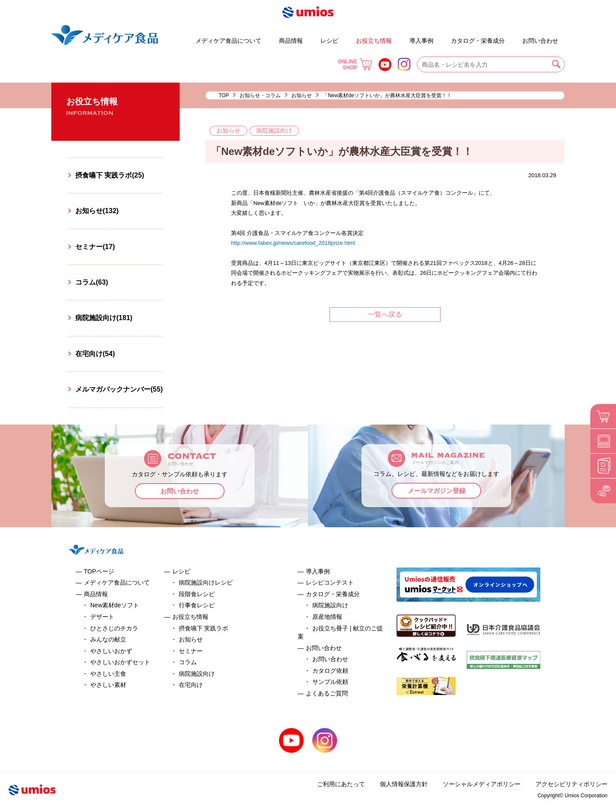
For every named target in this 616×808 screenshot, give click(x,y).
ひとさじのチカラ (114, 628)
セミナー (191, 651)
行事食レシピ (197, 605)
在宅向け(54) (95, 353)
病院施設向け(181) (103, 317)
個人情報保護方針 (404, 784)
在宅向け (191, 684)
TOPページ (99, 571)
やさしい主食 (108, 673)
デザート (171, 37)
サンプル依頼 (330, 681)
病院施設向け (197, 673)
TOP (224, 95)
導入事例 (421, 40)
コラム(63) (91, 282)
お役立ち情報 (374, 40)
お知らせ (301, 95)
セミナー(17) (95, 246)
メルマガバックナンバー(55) (119, 389)
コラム (188, 662)
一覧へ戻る (385, 314)
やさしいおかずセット (120, 662)
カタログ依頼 (330, 670)
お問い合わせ (540, 40)
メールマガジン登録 (436, 490)
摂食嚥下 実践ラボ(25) (109, 175)
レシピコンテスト (330, 582)
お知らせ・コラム (260, 95)
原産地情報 (327, 616)
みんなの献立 (108, 639)
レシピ (329, 40)
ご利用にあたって (341, 784)
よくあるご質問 (515, 37)
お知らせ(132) (96, 210)
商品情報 (291, 40)
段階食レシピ (197, 594)
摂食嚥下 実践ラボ (203, 628)
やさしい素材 (108, 684)
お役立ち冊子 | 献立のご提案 (444, 37)
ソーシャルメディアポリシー (482, 784)
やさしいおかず (111, 651)
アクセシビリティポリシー (571, 784)
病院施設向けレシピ (206, 582)
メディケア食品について (228, 40)
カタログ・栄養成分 (478, 40)
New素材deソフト (114, 605)
